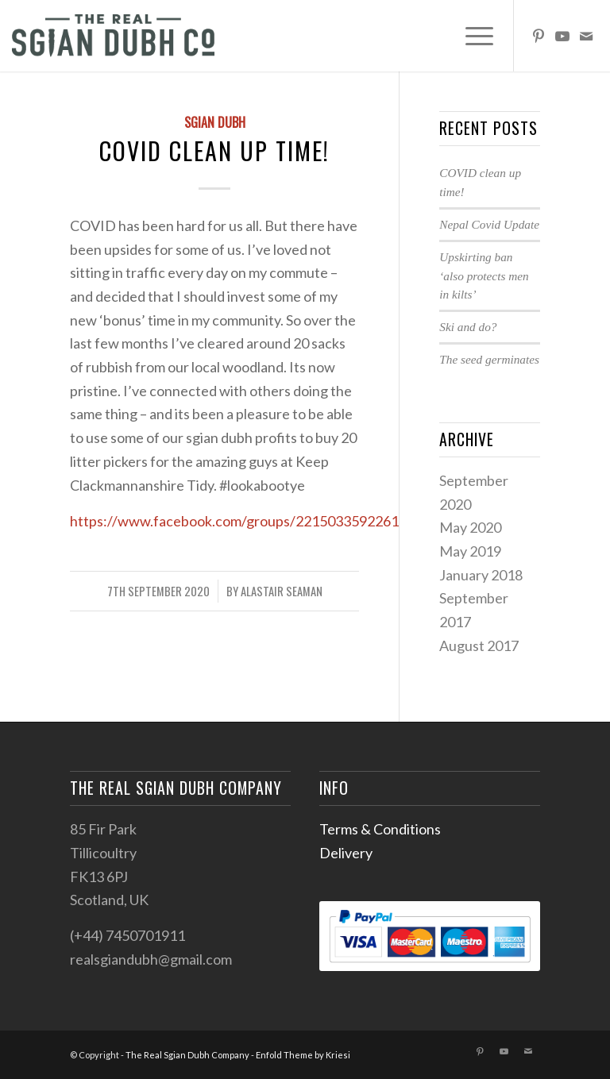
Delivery (346, 852)
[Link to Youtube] (562, 36)
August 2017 (479, 645)
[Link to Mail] (586, 36)
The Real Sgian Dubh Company (187, 1055)
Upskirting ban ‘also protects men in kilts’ (483, 276)
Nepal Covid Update (489, 224)
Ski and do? (467, 326)
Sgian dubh (214, 122)
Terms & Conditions (380, 829)
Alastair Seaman (281, 591)
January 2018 (481, 575)
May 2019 (470, 551)
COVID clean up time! (214, 150)
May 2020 (470, 527)
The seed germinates (489, 359)
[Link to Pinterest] (538, 36)
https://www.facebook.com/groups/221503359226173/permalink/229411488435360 (337, 521)
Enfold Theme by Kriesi (303, 1055)
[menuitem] (471, 35)
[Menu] (471, 35)
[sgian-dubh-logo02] (113, 35)
